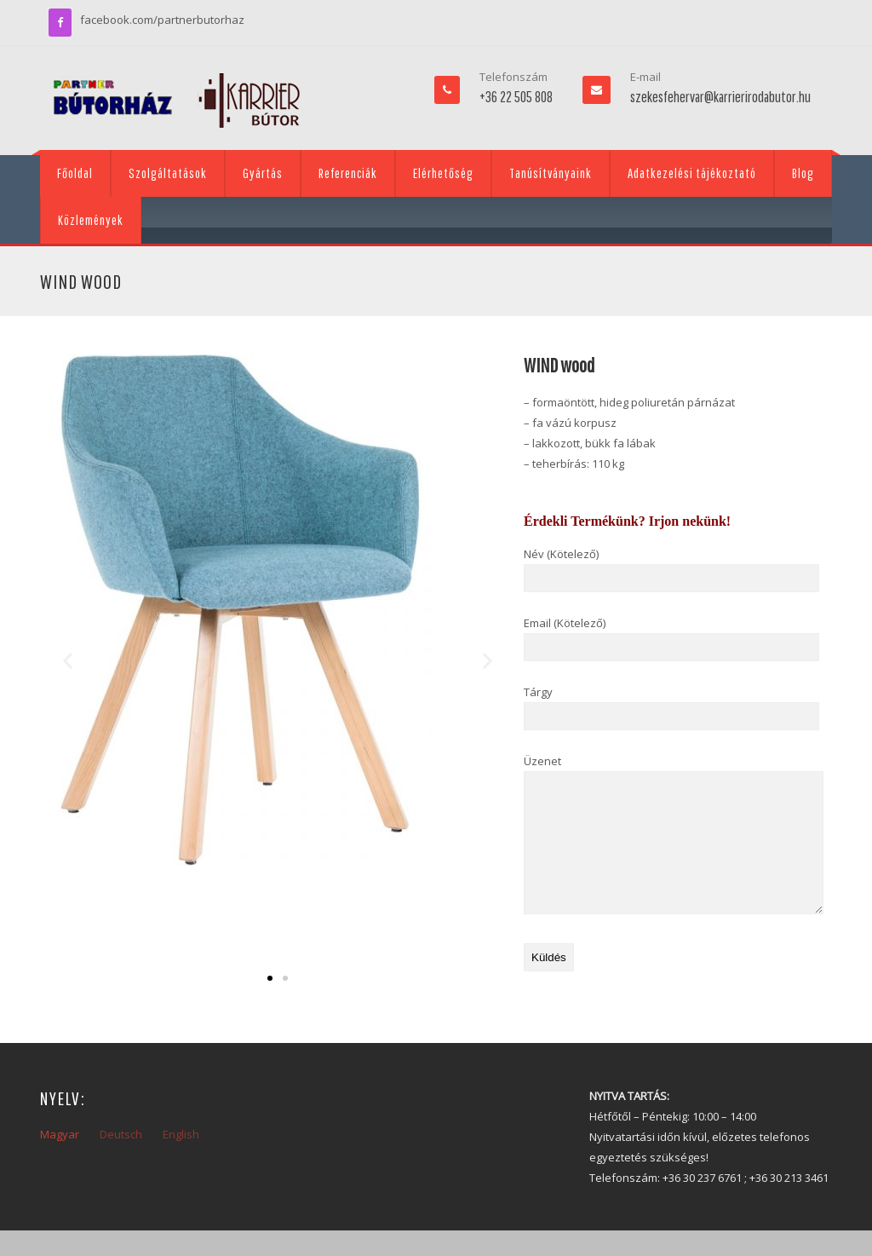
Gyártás (263, 173)
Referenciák (347, 173)
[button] (67, 660)
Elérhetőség (443, 173)
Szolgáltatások (168, 173)
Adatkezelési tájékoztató (692, 173)
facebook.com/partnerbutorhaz (162, 19)
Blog (803, 173)
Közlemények (90, 220)
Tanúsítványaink (550, 173)
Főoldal (75, 173)
